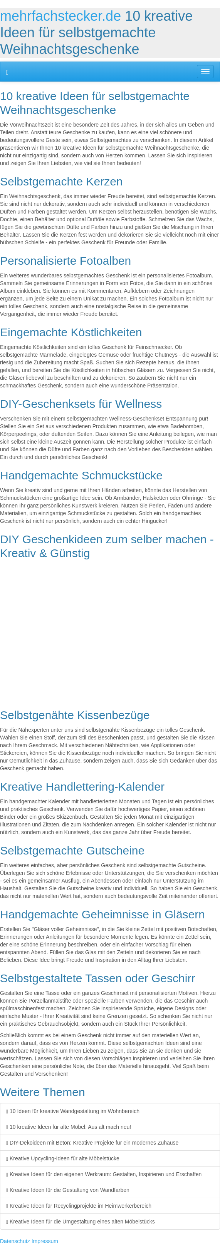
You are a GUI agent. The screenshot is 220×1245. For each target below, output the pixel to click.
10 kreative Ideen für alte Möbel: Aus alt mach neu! (68, 1127)
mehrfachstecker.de (60, 16)
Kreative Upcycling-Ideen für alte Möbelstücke (62, 1158)
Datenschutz (15, 1241)
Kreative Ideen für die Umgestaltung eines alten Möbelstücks (80, 1221)
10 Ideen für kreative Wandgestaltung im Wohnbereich (72, 1111)
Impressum (45, 1241)
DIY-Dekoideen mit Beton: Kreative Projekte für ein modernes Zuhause (92, 1143)
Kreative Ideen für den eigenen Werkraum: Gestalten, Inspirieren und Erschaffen (104, 1174)
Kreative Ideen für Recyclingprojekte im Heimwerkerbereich (78, 1206)
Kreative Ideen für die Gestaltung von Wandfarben (67, 1190)
